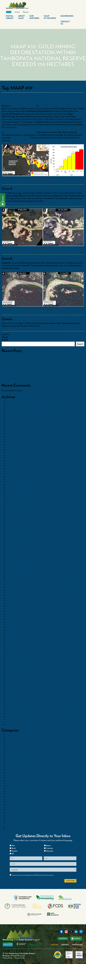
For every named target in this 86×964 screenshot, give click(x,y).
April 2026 (10, 404)
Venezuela (10, 829)
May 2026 (10, 401)
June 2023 (10, 468)
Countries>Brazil (13, 764)
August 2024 (11, 433)
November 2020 (13, 536)
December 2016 (13, 659)
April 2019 (10, 584)
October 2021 (12, 509)
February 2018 (12, 622)
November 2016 (13, 662)
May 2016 (10, 678)
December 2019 (13, 562)
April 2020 (10, 554)
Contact (65, 22)
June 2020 (10, 549)
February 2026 (12, 406)
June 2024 (10, 439)
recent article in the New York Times (20, 132)
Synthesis (10, 821)
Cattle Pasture (12, 745)
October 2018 (12, 600)
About (21, 17)
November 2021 (13, 506)
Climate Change (13, 748)
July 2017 (10, 641)
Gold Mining (30, 334)
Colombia (10, 753)
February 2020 (12, 557)
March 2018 (11, 619)
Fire (8, 780)
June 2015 (10, 705)
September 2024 (13, 431)
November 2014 (13, 721)
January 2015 (12, 716)
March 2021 (11, 525)
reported (20, 137)
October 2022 (12, 482)
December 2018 (13, 595)
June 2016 (10, 676)
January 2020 (12, 560)
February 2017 (12, 654)
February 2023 (12, 474)
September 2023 (13, 460)
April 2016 (10, 681)
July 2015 (10, 702)
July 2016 (10, 673)
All (13, 854)
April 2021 (10, 522)
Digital (9, 17)
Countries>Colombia (15, 767)
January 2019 (12, 592)
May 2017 (10, 646)
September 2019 (13, 571)
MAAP (50, 17)
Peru (44, 334)
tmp (8, 823)
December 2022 (13, 479)
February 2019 (12, 589)
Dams (8, 775)
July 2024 (10, 436)
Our (34, 17)
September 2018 (13, 603)
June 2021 (10, 517)
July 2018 (10, 608)
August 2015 (11, 700)
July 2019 (10, 576)
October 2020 (12, 538)
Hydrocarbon (12, 788)
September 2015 (13, 697)
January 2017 (12, 657)
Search (5, 339)
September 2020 (13, 541)
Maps (39, 334)
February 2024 (12, 447)
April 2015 (10, 711)
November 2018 (13, 597)
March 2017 (11, 651)
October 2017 (12, 632)
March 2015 (11, 713)
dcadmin (43, 105)
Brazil (8, 740)
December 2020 (13, 533)
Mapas (9, 794)
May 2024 (10, 441)
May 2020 (10, 552)
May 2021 (10, 519)
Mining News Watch (15, 802)
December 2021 (13, 503)
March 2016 (11, 684)
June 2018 (10, 611)
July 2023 (10, 466)
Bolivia (9, 737)
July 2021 (10, 514)
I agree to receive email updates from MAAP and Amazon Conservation (33, 875)
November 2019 (13, 565)
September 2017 (13, 635)
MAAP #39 (14, 337)
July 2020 (10, 546)
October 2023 (12, 457)
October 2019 (12, 568)
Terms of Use (19, 958)
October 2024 (12, 428)
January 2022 (12, 501)
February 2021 (12, 527)
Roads (9, 815)
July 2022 (10, 487)
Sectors (9, 818)
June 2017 (10, 643)
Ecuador (9, 777)
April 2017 (10, 649)
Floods (9, 783)
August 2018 (11, 606)
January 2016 (12, 689)
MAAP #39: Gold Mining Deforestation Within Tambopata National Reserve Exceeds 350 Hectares (41, 99)
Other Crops (11, 807)
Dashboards (67, 16)
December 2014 (13, 719)
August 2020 (12, 544)
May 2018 (10, 614)
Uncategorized (12, 826)
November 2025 (13, 409)
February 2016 (12, 686)
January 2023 (12, 476)
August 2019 (11, 573)
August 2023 (11, 463)
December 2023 (13, 452)
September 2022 (13, 484)
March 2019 (11, 587)
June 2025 (10, 420)
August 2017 (11, 638)
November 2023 (13, 455)
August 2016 (11, 670)
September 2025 (13, 414)
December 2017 (13, 627)
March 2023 (11, 471)
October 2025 (12, 412)
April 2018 (10, 616)
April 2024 (10, 444)
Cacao (9, 742)
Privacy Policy (7, 958)
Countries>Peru (17, 334)
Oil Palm (10, 804)
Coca (8, 751)
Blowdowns (11, 734)
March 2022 (11, 495)
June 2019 (10, 579)
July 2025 (10, 417)
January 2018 (12, 624)
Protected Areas (54, 334)
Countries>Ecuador (14, 769)
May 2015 (10, 708)
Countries (10, 759)
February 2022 (12, 498)
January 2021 (12, 530)
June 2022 (10, 490)
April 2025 (10, 425)
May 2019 (10, 581)
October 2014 (12, 724)
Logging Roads (12, 791)
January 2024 (12, 449)
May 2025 (10, 422)
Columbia (49, 848)
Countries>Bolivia (13, 761)
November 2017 (13, 630)
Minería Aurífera (13, 799)
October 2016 (12, 665)
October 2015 (12, 694)
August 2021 (11, 511)
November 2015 (13, 692)
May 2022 (10, 492)
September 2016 (13, 667)
